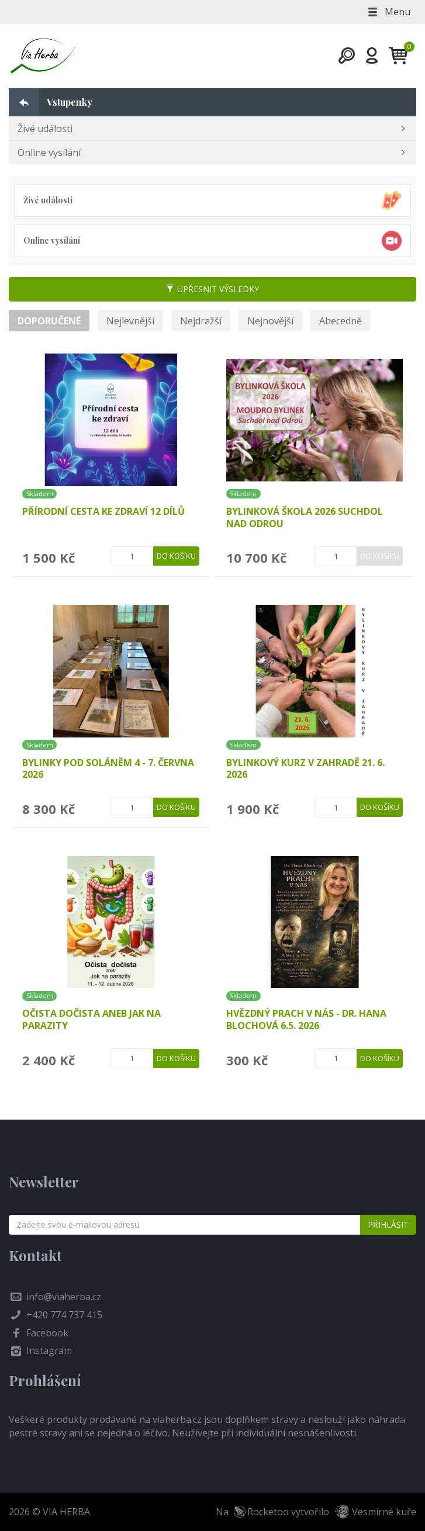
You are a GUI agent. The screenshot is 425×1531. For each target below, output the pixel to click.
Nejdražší (201, 320)
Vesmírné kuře (384, 1511)
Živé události (45, 128)
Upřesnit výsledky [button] (212, 289)
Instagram (49, 1350)
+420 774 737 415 (64, 1314)
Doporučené (49, 320)
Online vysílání (49, 152)
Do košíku (176, 555)
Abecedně (340, 320)
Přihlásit (388, 1224)
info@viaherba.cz (63, 1296)
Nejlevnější (130, 320)
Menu (388, 11)
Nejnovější (270, 320)
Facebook (47, 1332)
